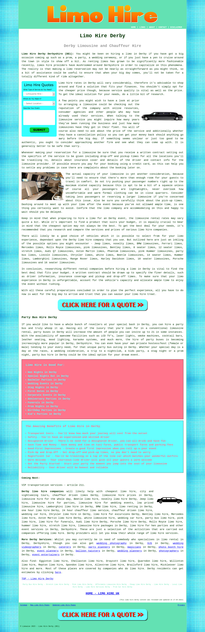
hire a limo (86, 218)
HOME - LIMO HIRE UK (102, 593)
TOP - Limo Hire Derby (37, 578)
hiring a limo (126, 269)
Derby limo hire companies (43, 491)
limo (180, 236)
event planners (48, 550)
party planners (99, 547)
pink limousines (95, 247)
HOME (133, 27)
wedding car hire (130, 518)
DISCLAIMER (176, 27)
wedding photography (111, 543)
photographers (169, 550)
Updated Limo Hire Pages (64, 605)
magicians (134, 547)
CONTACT (162, 27)
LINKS (142, 27)
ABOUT (152, 27)
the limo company (109, 208)
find (33, 561)
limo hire (139, 294)
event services (32, 529)
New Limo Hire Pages (39, 605)
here (58, 572)
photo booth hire (171, 547)
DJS (149, 543)
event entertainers (45, 554)
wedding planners (129, 550)
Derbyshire (68, 529)
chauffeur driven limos (70, 495)
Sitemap (23, 605)
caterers (65, 547)
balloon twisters (88, 550)
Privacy (181, 605)
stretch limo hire (62, 525)
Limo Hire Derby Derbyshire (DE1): (48, 53)
